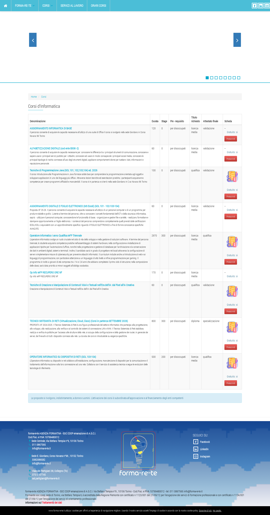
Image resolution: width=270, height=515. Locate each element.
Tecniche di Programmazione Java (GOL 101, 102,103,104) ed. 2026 (63, 170)
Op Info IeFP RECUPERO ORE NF (46, 272)
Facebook (201, 441)
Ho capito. (217, 510)
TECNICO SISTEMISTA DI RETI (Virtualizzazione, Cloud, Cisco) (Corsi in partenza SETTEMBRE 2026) (79, 321)
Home (34, 96)
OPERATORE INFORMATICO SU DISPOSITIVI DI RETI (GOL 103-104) (63, 357)
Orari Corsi (98, 5)
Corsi (47, 5)
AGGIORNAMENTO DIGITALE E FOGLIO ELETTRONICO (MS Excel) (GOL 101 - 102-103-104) (74, 206)
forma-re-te (25, 5)
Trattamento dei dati (52, 502)
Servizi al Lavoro (72, 5)
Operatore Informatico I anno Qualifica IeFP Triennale (56, 235)
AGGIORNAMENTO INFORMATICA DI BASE (51, 128)
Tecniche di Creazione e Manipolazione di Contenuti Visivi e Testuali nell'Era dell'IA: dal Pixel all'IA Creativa (82, 285)
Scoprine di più (205, 510)
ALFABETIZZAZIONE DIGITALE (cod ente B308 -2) (54, 148)
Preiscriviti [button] (230, 138)
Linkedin (200, 449)
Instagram (201, 456)
